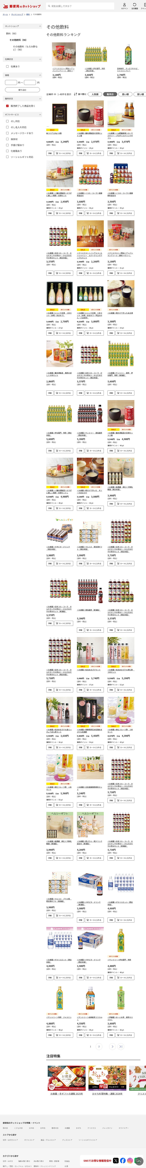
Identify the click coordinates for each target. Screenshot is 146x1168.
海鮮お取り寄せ (24, 1149)
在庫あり (13, 66)
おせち (78, 1116)
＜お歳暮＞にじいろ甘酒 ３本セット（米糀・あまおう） (59, 314)
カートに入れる (65, 153)
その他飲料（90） (19, 40)
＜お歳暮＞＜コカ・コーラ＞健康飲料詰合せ (120, 194)
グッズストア (67, 1128)
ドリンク (52, 1155)
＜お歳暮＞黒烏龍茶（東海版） (89, 605)
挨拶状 (12, 139)
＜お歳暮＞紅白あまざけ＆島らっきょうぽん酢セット (59, 721)
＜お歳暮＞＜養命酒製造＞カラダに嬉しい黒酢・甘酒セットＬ (59, 491)
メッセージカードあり (19, 133)
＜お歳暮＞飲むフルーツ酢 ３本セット (120, 721)
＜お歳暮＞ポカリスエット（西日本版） (120, 894)
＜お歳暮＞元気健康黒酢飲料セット (89, 779)
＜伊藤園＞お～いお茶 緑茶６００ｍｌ (120, 1007)
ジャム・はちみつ (25, 1155)
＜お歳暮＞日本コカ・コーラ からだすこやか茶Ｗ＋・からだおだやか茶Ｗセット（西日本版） (120, 607)
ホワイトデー (124, 1116)
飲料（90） (12, 33)
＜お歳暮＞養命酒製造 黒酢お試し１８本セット (59, 374)
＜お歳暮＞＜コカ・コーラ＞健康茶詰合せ (89, 194)
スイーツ (37, 1163)
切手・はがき (8, 1149)
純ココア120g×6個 (53, 133)
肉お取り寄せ (39, 1149)
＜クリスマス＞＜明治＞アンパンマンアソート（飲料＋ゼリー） (120, 254)
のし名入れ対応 (16, 127)
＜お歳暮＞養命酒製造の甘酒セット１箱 (89, 134)
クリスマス (91, 1116)
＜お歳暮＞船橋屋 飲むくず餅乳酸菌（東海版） (59, 833)
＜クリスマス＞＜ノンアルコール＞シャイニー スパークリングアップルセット (89, 255)
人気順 (95, 94)
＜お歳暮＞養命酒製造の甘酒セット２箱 (120, 434)
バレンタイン (107, 1116)
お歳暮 (67, 1116)
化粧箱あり (14, 151)
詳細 (50, 153)
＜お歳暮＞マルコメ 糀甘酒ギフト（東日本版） (89, 545)
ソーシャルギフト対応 (19, 157)
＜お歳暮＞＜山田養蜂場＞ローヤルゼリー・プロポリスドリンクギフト (120, 135)
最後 (121, 1035)
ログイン (124, 8)
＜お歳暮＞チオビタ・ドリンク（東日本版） (58, 545)
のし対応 (13, 121)
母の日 (5, 1116)
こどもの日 (18, 1116)
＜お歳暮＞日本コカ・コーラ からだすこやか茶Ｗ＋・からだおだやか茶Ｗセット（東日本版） (59, 255)
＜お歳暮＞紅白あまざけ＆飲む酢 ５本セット (121, 664)
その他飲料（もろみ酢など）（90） (25, 48)
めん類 (5, 1163)
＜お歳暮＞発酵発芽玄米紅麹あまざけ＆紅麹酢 (89, 721)
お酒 (66, 1155)
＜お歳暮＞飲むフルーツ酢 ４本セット (59, 779)
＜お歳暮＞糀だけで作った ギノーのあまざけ (89, 491)
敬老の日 (55, 1116)
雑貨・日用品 (23, 1163)
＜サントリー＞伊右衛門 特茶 (119, 950)
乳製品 (67, 1149)
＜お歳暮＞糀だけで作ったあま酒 (120, 313)
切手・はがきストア (10, 1128)
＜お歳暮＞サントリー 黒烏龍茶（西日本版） (89, 434)
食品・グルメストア (48, 1128)
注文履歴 (134, 8)
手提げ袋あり (15, 145)
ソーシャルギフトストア (88, 1128)
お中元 (42, 1116)
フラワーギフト (55, 1163)
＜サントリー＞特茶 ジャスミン (58, 1006)
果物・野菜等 (54, 1149)
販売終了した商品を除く (21, 106)
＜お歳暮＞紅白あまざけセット (89, 663)
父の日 (31, 1116)
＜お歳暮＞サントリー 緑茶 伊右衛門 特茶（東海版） (120, 374)
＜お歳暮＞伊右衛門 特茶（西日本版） (59, 434)
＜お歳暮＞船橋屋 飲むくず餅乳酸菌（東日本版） (120, 488)
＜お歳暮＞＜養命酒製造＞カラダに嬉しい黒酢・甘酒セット (59, 194)
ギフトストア (29, 1128)
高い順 (125, 94)
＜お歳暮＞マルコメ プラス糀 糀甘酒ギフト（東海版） (59, 891)
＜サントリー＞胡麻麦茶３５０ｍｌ (89, 1007)
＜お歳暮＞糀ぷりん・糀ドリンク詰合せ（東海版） (89, 833)
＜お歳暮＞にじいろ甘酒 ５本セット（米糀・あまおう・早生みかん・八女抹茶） (89, 315)
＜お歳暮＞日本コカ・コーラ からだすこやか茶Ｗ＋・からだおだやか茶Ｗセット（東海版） (59, 604)
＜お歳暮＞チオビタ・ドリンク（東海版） (89, 894)
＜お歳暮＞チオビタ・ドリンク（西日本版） (89, 951)
